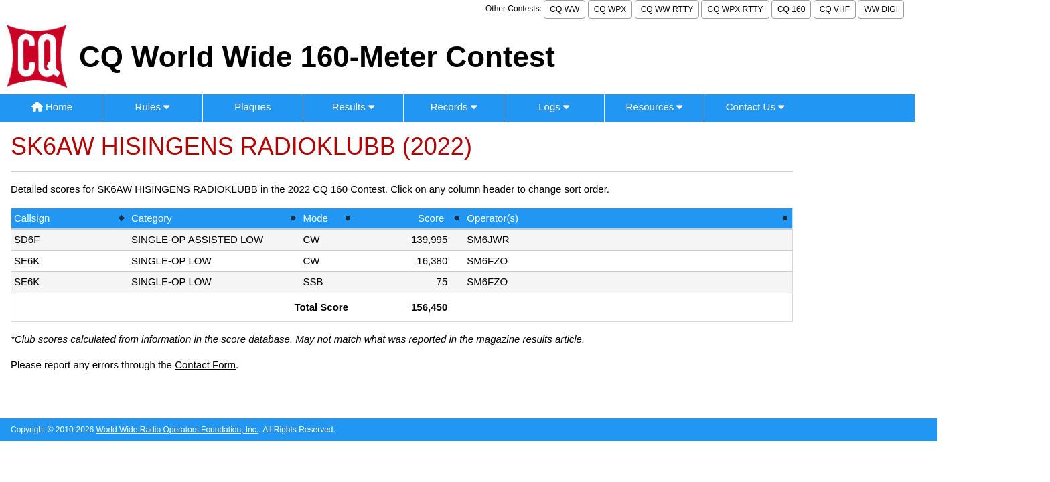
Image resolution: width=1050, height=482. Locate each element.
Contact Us (755, 106)
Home (51, 106)
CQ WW (564, 9)
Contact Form (205, 364)
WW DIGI (881, 9)
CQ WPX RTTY (735, 9)
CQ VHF (835, 9)
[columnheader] (70, 219)
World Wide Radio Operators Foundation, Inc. (177, 429)
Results (353, 106)
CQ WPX (610, 9)
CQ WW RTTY (667, 9)
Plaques (252, 106)
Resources (654, 106)
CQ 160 (791, 9)
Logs (553, 106)
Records (454, 106)
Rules (152, 106)
